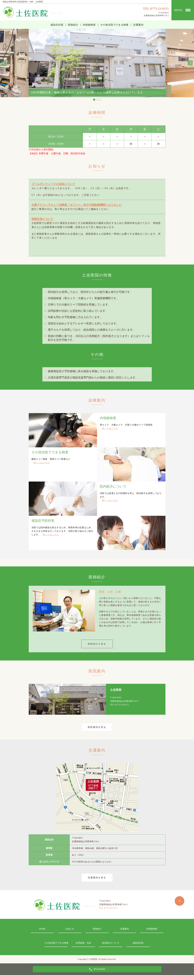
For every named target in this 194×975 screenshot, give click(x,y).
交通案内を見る (97, 877)
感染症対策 (56, 25)
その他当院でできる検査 (114, 25)
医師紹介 (73, 25)
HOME (42, 929)
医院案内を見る (97, 727)
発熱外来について (42, 218)
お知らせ (69, 929)
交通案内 (138, 25)
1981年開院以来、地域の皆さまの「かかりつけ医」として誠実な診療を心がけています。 (88, 92)
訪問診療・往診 (83, 943)
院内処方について (110, 943)
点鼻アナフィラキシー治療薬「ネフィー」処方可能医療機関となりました (76, 204)
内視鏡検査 (89, 25)
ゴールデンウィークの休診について (53, 184)
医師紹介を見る (97, 644)
